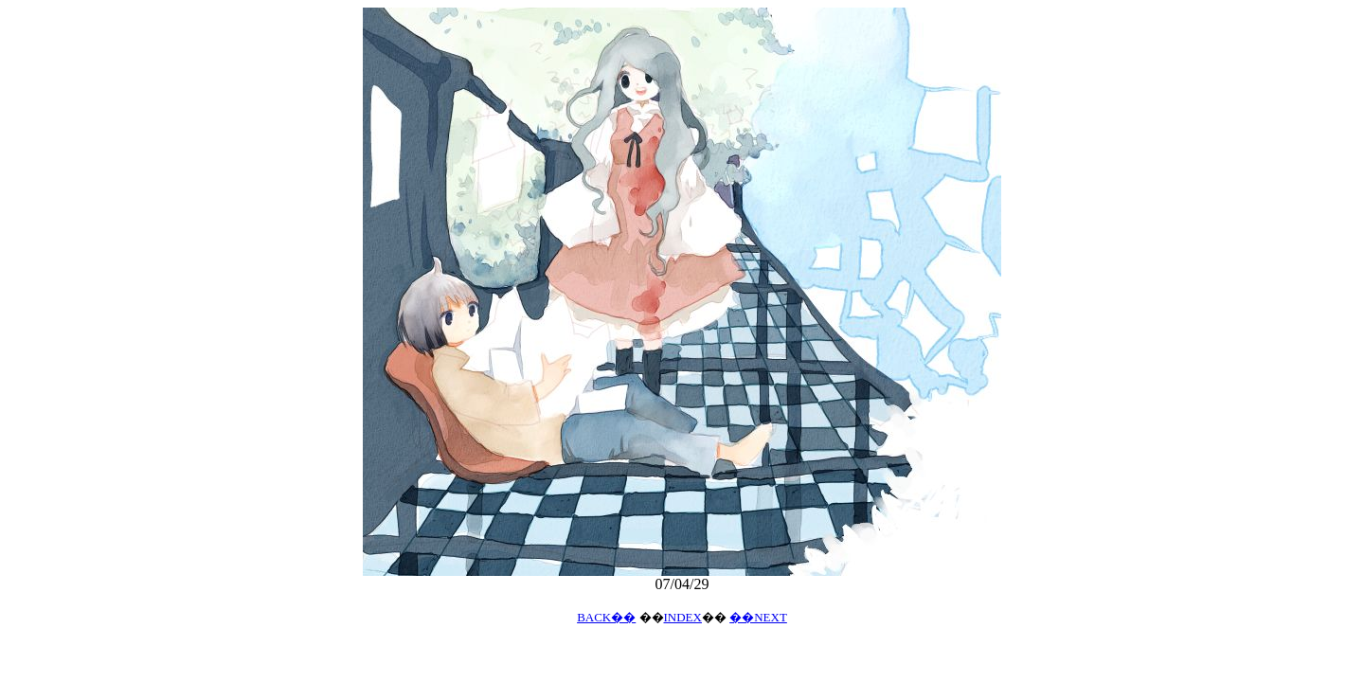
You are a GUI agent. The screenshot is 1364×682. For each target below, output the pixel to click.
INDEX (683, 617)
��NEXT (758, 617)
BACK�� (606, 617)
